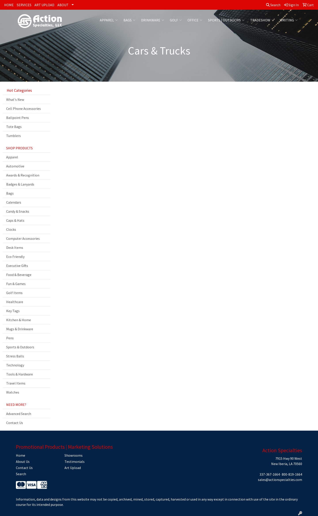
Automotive (15, 166)
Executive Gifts (17, 265)
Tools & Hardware (19, 374)
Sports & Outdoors (20, 347)
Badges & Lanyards (20, 184)
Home (20, 455)
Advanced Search (18, 413)
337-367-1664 (269, 474)
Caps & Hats (15, 220)
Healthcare (14, 302)
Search (273, 5)
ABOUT (62, 5)
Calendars (13, 202)
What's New (15, 99)
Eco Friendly (15, 256)
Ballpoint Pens (17, 117)
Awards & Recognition (22, 175)
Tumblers (13, 135)
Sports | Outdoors (226, 20)
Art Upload (72, 467)
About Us (23, 461)
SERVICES (24, 5)
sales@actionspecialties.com (280, 479)
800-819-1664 (292, 474)
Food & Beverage (18, 274)
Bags (129, 20)
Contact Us (14, 422)
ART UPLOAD (44, 5)
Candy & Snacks (17, 211)
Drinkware (152, 20)
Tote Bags (14, 126)
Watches (12, 392)
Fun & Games (16, 283)
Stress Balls (15, 356)
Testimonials (74, 461)
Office (194, 20)
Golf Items (14, 293)
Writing (289, 20)
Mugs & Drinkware (19, 329)
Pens (10, 338)
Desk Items (14, 247)
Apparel (109, 20)
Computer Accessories (23, 238)
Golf (176, 20)
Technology (15, 365)
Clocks (11, 229)
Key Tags (13, 311)
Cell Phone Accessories (23, 108)
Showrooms (73, 455)
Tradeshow (262, 20)
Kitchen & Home (18, 320)
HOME (9, 5)
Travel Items (15, 383)
